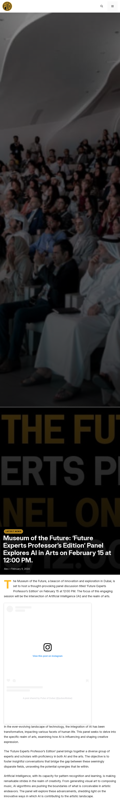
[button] (102, 6)
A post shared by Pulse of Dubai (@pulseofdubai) (47, 698)
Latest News (13, 531)
